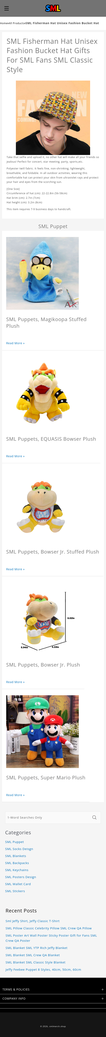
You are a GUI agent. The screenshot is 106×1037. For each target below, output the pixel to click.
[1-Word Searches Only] (47, 818)
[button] (6, 8)
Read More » (15, 343)
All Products (16, 23)
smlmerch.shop (57, 1026)
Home (4, 23)
